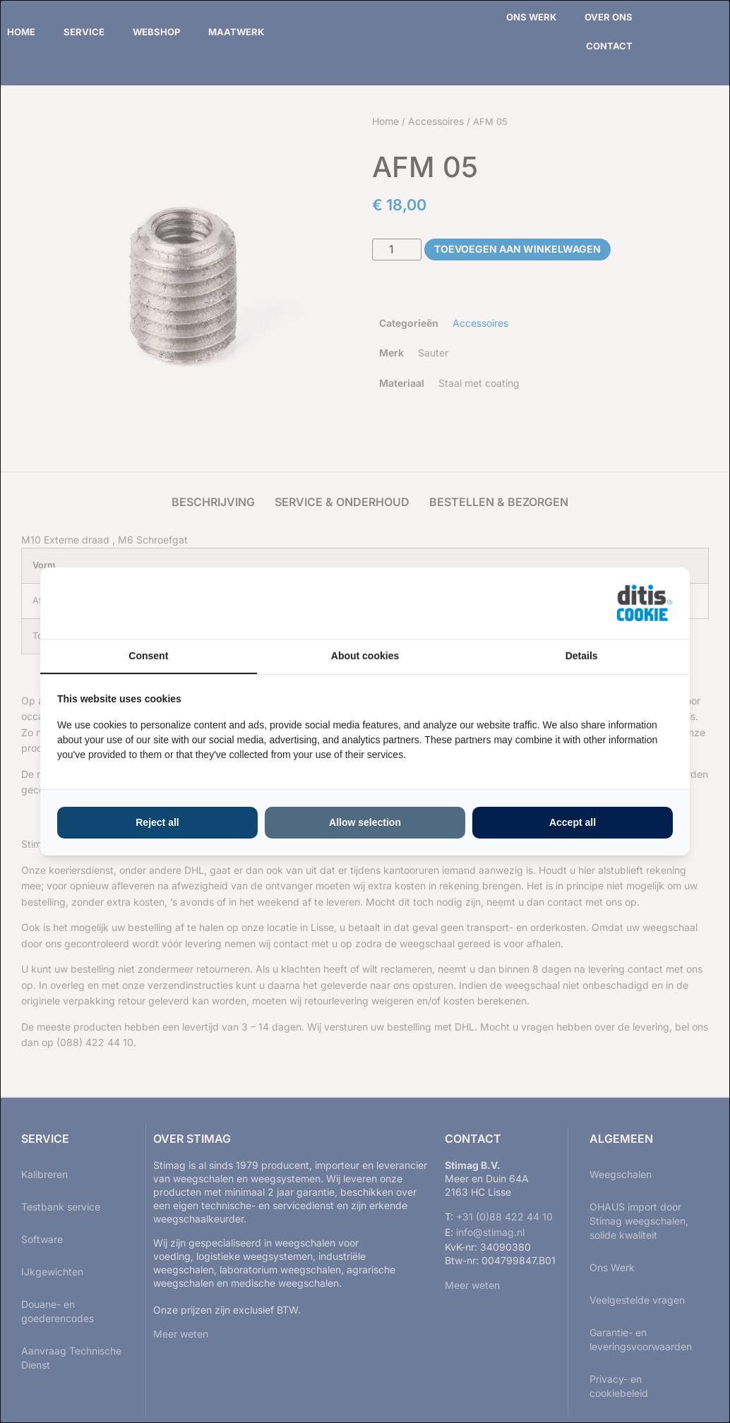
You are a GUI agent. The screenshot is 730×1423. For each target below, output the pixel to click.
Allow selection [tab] (365, 822)
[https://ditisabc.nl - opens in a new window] (644, 603)
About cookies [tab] (365, 655)
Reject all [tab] (157, 822)
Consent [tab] (148, 655)
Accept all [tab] (572, 822)
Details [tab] (582, 655)
